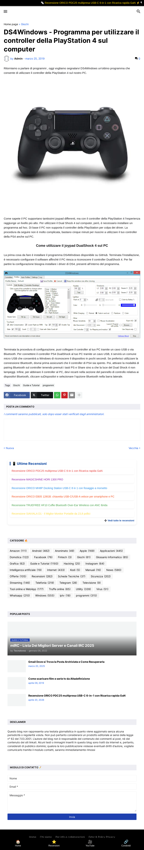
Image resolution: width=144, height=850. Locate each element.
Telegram (68, 583)
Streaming (20, 583)
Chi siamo (46, 837)
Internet (56, 570)
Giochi (24, 24)
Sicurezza (101, 576)
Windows (44, 595)
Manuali (93, 570)
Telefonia (44, 583)
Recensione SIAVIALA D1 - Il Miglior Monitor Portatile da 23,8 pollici (51, 513)
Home (32, 837)
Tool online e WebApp (27, 589)
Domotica (19, 557)
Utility (83, 589)
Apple (87, 551)
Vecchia (133, 448)
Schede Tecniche (71, 576)
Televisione (91, 583)
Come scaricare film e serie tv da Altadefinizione (59, 678)
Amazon (18, 551)
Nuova (10, 448)
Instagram (95, 563)
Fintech (65, 557)
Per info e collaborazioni (70, 837)
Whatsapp (20, 595)
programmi (48, 385)
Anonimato (64, 551)
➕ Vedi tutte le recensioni (119, 520)
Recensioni (42, 576)
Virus (102, 589)
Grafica (17, 563)
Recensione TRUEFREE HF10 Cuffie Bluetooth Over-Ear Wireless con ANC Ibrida (59, 505)
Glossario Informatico (112, 557)
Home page (11, 24)
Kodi (75, 570)
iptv (65, 595)
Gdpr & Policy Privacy (101, 837)
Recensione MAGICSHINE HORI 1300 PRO (37, 479)
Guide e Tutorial (31, 385)
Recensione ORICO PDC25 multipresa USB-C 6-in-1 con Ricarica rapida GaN (57, 470)
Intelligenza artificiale (26, 570)
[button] (5, 11)
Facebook (43, 557)
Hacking (72, 563)
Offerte (18, 576)
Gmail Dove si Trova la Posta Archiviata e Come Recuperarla (66, 661)
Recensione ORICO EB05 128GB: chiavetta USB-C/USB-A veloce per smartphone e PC (63, 496)
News (113, 570)
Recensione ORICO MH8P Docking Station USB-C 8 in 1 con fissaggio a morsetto (59, 488)
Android (41, 551)
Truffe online (59, 589)
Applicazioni (111, 551)
